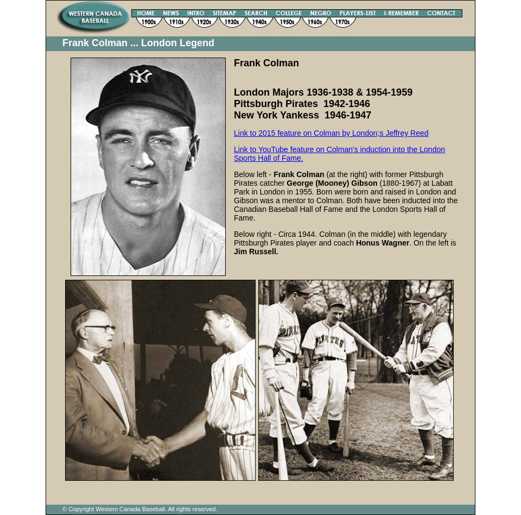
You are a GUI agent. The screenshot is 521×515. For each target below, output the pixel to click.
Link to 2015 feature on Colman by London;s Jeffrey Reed (331, 133)
